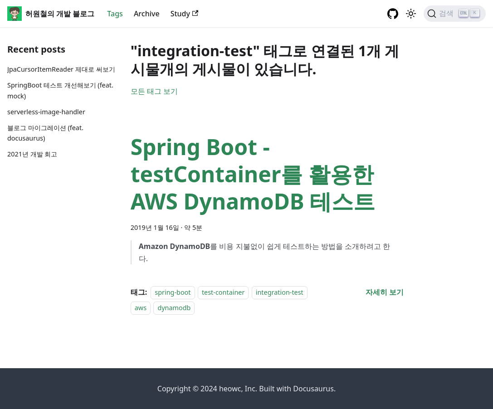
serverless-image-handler (46, 111)
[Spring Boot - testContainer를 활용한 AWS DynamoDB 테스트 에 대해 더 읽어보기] (385, 292)
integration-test (279, 292)
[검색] (455, 13)
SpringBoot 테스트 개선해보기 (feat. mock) (60, 90)
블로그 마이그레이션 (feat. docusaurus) (45, 133)
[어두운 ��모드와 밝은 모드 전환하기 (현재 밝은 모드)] (411, 13)
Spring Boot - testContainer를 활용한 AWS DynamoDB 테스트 (253, 174)
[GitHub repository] (393, 13)
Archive (147, 14)
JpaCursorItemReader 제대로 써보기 (61, 69)
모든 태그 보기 (154, 91)
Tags (115, 14)
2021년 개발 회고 (32, 154)
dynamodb (173, 307)
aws (140, 307)
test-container (223, 292)
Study (185, 14)
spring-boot (172, 292)
